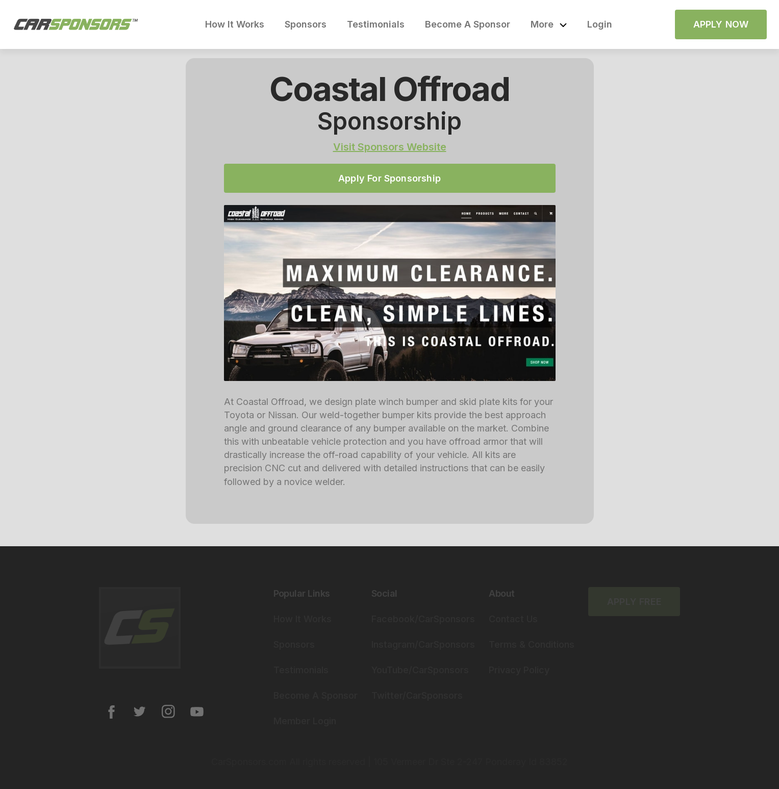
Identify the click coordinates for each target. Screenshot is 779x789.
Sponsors (305, 24)
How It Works (234, 24)
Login (599, 24)
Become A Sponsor (467, 24)
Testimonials (376, 24)
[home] (76, 24)
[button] (548, 24)
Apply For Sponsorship (389, 178)
